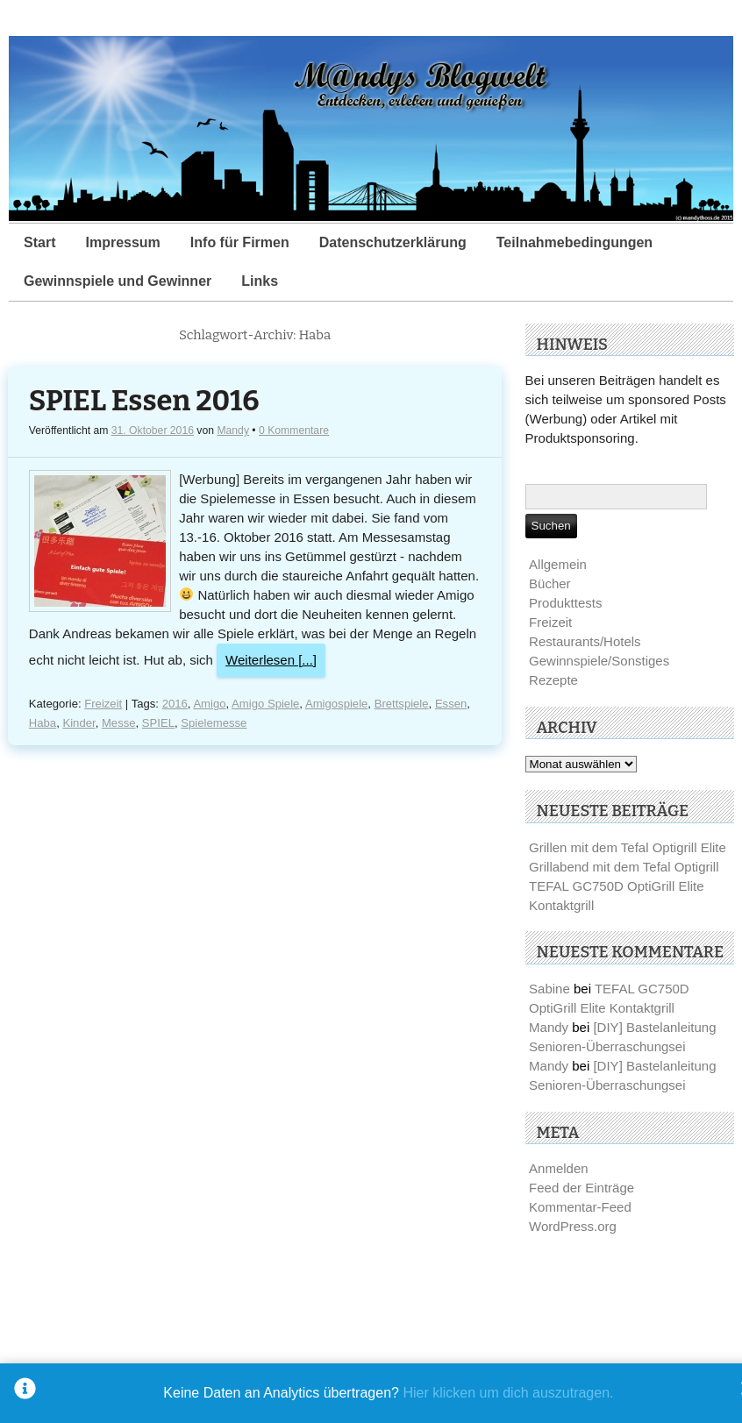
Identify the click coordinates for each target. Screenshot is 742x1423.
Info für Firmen (239, 242)
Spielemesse (213, 722)
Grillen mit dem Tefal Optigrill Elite (627, 847)
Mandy (233, 430)
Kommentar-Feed (580, 1206)
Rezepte (553, 679)
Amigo (209, 703)
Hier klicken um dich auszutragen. (508, 1392)
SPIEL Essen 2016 (144, 401)
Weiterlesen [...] (271, 659)
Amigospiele (336, 703)
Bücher (550, 583)
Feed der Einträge (581, 1187)
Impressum (122, 242)
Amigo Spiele (265, 703)
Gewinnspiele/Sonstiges (599, 660)
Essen (451, 703)
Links (259, 281)
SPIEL (158, 722)
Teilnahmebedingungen (574, 242)
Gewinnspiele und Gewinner (117, 281)
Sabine (549, 988)
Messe (119, 722)
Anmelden (559, 1168)
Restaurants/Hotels (585, 641)
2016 (175, 703)
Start (39, 242)
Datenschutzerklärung (393, 242)
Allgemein (558, 564)
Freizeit (103, 703)
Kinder (78, 722)
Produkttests (565, 602)
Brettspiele (402, 703)
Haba (42, 722)
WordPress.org (573, 1226)
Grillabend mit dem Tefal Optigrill (623, 866)
